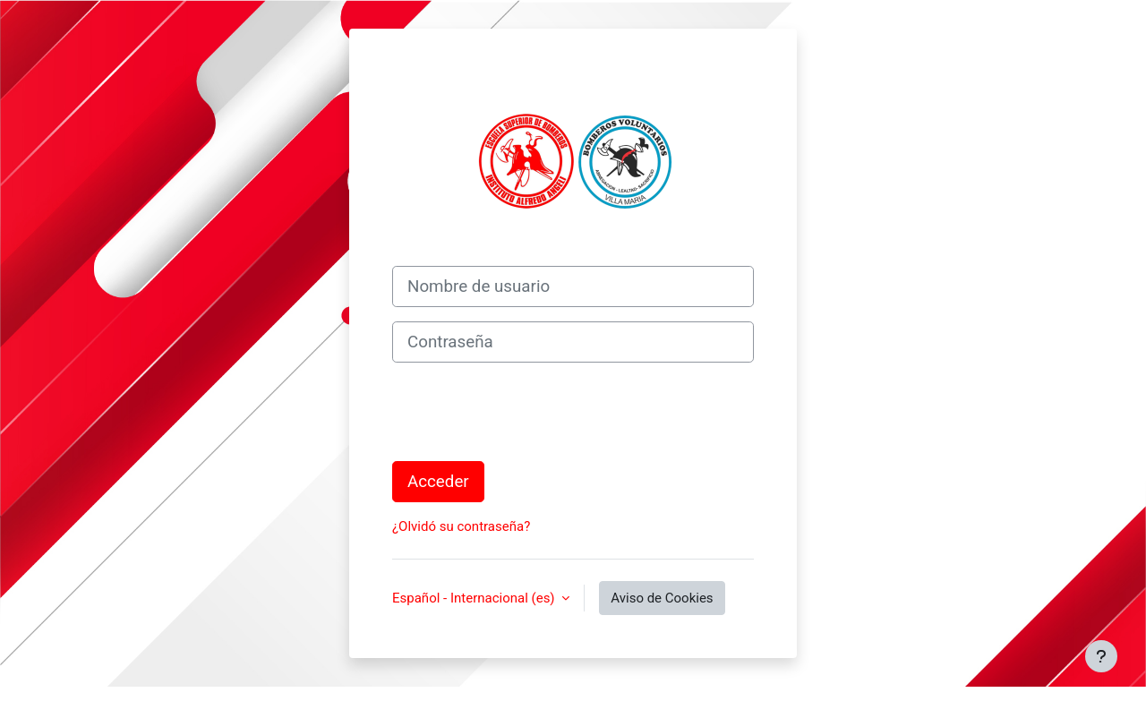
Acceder (438, 482)
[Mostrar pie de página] (1101, 656)
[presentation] (528, 412)
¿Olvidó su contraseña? (461, 526)
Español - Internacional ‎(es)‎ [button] (475, 598)
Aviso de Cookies (662, 598)
